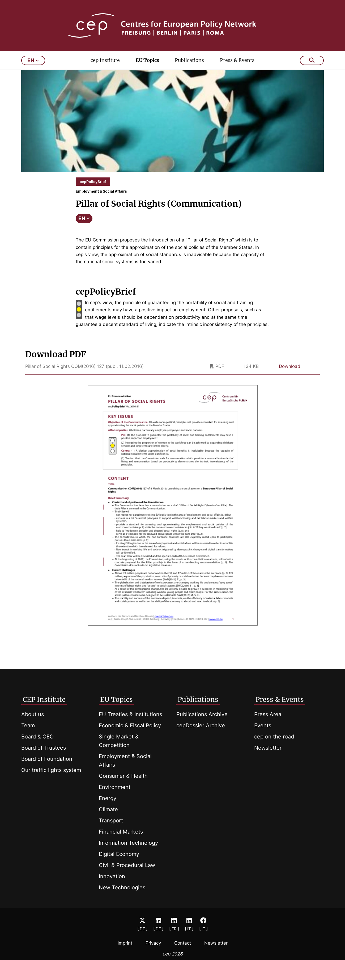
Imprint (125, 943)
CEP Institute (44, 699)
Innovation (112, 876)
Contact (182, 943)
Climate (108, 809)
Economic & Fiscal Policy (130, 725)
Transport (111, 820)
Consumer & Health (123, 776)
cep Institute (105, 60)
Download (289, 366)
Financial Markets (121, 832)
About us (32, 714)
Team (28, 725)
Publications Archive (202, 714)
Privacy (153, 943)
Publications (189, 60)
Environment (114, 787)
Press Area (267, 714)
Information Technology (128, 843)
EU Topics (147, 60)
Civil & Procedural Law (127, 865)
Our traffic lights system (51, 770)
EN (84, 218)
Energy (107, 798)
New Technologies (122, 887)
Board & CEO (37, 736)
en (33, 60)
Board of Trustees (43, 748)
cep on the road (274, 736)
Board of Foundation (46, 759)
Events (262, 725)
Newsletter (268, 748)
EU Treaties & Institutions (130, 714)
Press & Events (237, 60)
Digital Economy (119, 854)
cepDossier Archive (200, 725)
